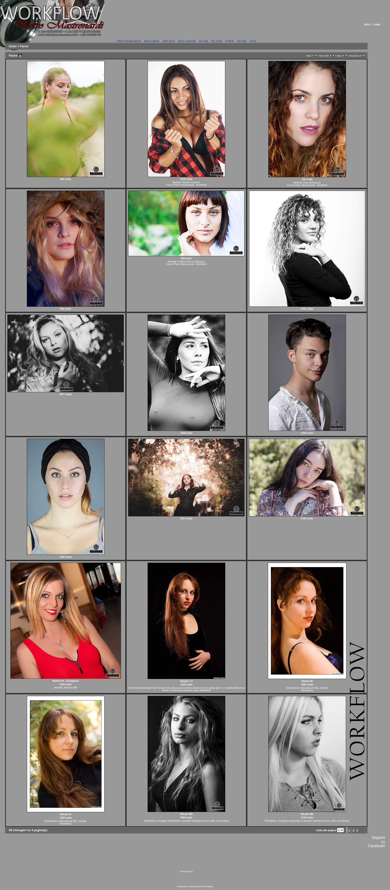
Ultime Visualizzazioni (129, 41)
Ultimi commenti (187, 41)
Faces (24, 46)
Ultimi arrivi (168, 41)
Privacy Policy (186, 871)
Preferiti (229, 41)
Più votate (216, 41)
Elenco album (151, 41)
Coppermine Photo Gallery (200, 886)
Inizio (367, 24)
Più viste (203, 41)
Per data (242, 41)
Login (377, 24)
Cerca (252, 41)
